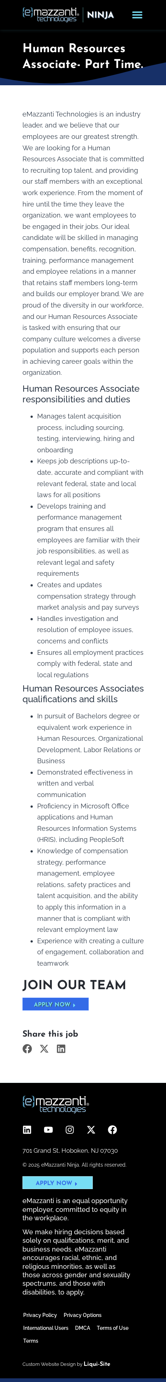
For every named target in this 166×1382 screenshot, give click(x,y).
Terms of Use (112, 1328)
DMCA (82, 1328)
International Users (45, 1328)
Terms (30, 1341)
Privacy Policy (40, 1315)
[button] (27, 1048)
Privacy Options (83, 1315)
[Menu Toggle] (137, 14)
